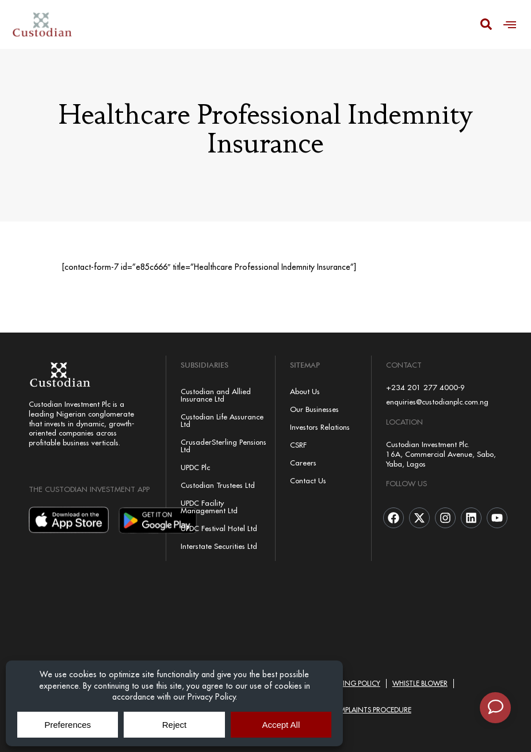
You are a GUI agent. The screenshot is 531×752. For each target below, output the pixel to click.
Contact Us (308, 480)
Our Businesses (314, 409)
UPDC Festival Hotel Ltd (219, 528)
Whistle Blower (420, 683)
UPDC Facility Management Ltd (209, 506)
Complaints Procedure (370, 709)
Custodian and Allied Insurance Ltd (216, 395)
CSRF (298, 444)
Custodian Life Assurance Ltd (222, 420)
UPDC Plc (195, 467)
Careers (303, 462)
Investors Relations (320, 427)
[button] (510, 24)
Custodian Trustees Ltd (218, 485)
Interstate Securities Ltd (219, 546)
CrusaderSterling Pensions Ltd (223, 445)
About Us (305, 391)
